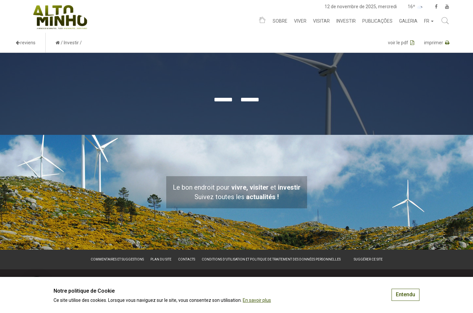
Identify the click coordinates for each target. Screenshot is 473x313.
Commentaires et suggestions (117, 259)
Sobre (280, 21)
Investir (346, 21)
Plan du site (160, 259)
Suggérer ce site (368, 259)
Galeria (408, 21)
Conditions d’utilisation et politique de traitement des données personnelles (271, 259)
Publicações (377, 21)
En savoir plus (257, 300)
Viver (300, 21)
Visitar (321, 21)
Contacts (186, 259)
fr (429, 21)
